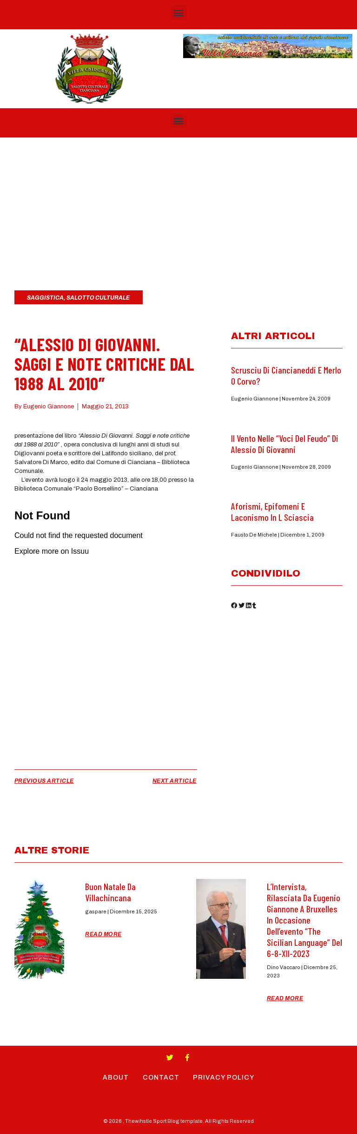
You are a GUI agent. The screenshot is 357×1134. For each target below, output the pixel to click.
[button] (178, 12)
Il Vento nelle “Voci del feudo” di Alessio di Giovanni (284, 444)
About (116, 1077)
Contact (161, 1077)
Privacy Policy (224, 1077)
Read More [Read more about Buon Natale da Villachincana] (103, 934)
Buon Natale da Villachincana (110, 892)
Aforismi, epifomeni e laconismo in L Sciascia (272, 511)
